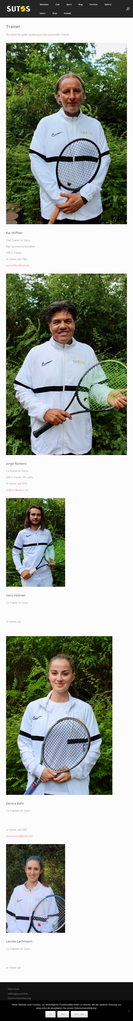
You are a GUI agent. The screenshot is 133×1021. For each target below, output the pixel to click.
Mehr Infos (79, 1014)
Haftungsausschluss (18, 993)
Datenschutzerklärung (19, 998)
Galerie (107, 4)
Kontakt (67, 13)
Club (57, 4)
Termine (93, 4)
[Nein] (128, 1011)
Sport (69, 4)
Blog (80, 4)
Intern (42, 13)
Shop (54, 13)
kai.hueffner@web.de (17, 265)
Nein (63, 1014)
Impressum (13, 989)
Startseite (44, 4)
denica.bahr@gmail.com (19, 836)
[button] (128, 9)
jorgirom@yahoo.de (17, 490)
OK (50, 1014)
